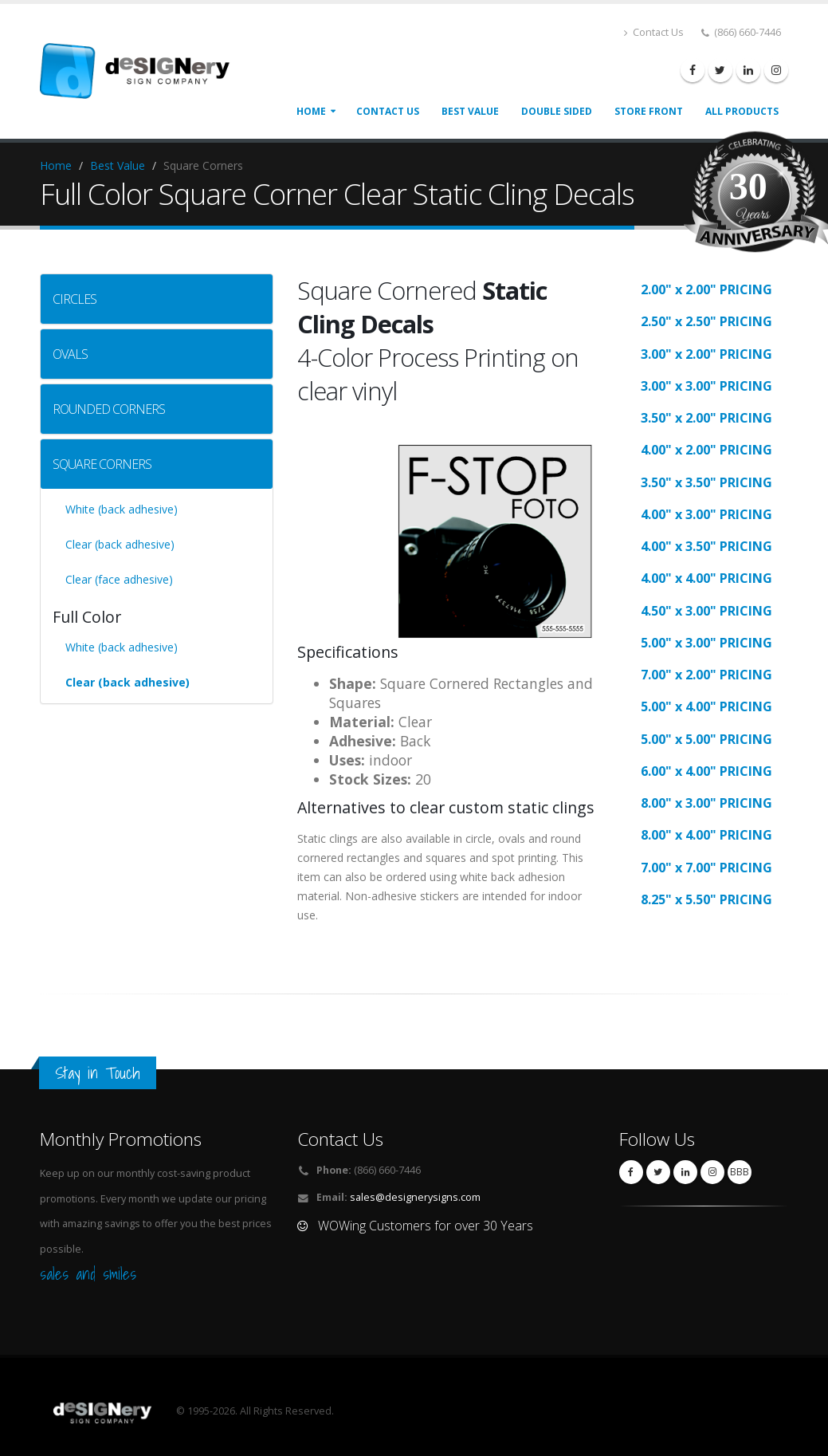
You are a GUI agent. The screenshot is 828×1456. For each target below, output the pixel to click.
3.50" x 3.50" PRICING (706, 482)
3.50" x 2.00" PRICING (706, 418)
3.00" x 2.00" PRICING (706, 354)
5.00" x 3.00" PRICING (706, 642)
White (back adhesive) (121, 509)
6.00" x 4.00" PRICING (706, 771)
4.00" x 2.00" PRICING (706, 449)
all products (742, 111)
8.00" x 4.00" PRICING (706, 835)
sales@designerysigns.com (415, 1197)
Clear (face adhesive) (119, 579)
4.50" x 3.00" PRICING (706, 611)
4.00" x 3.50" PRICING (706, 546)
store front (648, 111)
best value (470, 111)
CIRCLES (74, 299)
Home (311, 111)
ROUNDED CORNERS (109, 409)
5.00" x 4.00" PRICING (706, 706)
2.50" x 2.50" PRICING (706, 321)
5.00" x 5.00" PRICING (706, 739)
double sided (556, 111)
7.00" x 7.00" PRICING (706, 867)
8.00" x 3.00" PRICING (706, 803)
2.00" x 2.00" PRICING (706, 289)
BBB (739, 1172)
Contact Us (654, 32)
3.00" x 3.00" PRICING (706, 386)
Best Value (117, 165)
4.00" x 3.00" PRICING (706, 514)
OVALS (70, 354)
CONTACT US (387, 111)
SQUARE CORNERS (102, 464)
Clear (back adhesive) (120, 544)
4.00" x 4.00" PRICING (706, 578)
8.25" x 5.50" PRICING (706, 899)
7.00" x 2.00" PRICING (706, 674)
